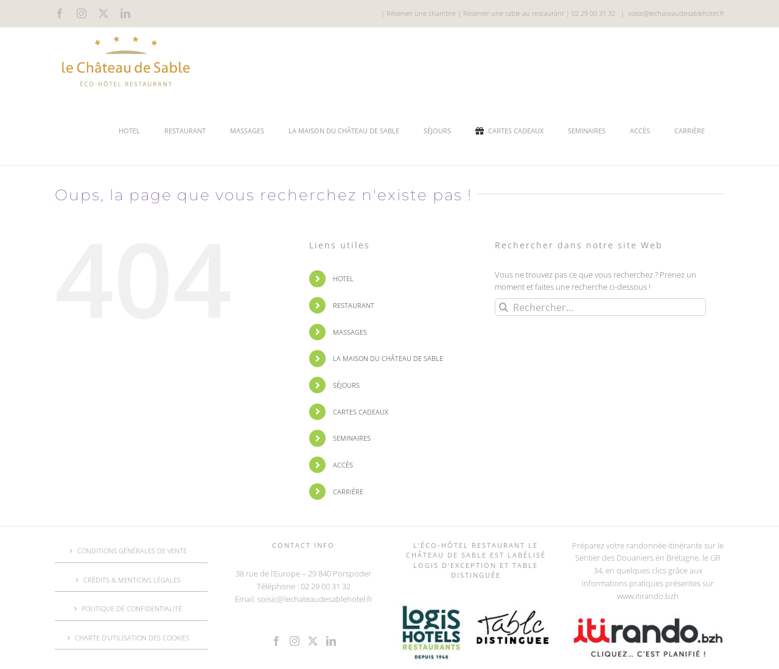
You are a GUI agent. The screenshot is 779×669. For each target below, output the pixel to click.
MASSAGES (350, 332)
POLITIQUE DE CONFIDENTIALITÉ (132, 608)
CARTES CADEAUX (360, 411)
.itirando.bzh (656, 595)
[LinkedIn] (331, 641)
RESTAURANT (353, 305)
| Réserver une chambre (418, 13)
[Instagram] (294, 641)
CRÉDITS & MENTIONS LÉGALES (132, 579)
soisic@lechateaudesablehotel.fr (676, 13)
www (625, 595)
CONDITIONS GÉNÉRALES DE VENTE (132, 550)
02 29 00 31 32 (593, 13)
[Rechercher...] (600, 307)
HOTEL (343, 278)
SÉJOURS (346, 385)
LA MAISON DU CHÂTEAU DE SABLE (388, 358)
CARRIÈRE (348, 491)
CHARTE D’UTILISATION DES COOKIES (132, 637)
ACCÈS (343, 464)
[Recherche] (503, 307)
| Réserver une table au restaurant (510, 13)
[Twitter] (313, 641)
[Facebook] (276, 641)
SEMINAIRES (352, 438)
